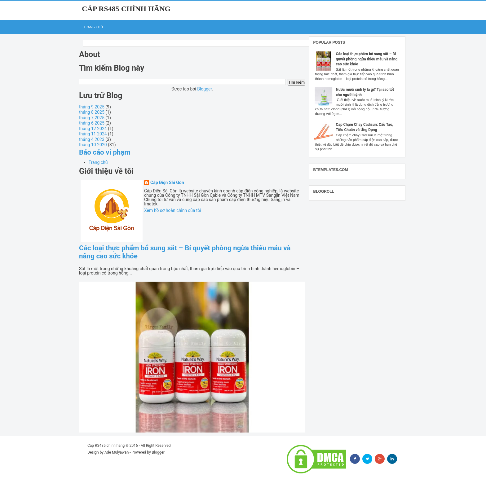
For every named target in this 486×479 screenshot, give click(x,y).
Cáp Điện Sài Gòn (167, 182)
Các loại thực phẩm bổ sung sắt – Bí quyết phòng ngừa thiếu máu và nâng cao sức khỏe (367, 59)
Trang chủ (93, 26)
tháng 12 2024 (93, 128)
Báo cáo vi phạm (104, 152)
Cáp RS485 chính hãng (126, 9)
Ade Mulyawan (116, 452)
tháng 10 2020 (93, 144)
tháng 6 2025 (91, 123)
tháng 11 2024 (93, 133)
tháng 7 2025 (91, 117)
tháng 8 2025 (91, 112)
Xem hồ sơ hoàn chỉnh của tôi (172, 210)
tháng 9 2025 (91, 106)
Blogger (204, 88)
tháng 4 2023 (91, 139)
